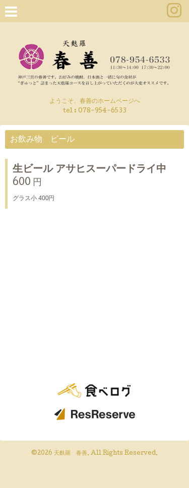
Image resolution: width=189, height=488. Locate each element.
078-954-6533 (102, 111)
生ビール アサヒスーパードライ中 (89, 169)
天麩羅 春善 (70, 454)
